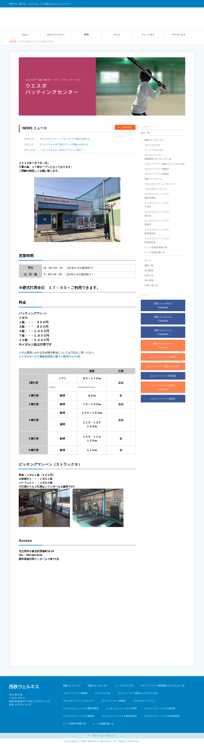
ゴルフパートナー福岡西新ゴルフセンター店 (162, 685)
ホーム (147, 260)
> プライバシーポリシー (102, 735)
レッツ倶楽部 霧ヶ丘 (154, 252)
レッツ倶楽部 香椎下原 (155, 247)
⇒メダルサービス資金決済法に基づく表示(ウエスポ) (49, 356)
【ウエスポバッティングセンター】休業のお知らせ (64, 139)
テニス (117, 34)
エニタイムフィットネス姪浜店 (159, 708)
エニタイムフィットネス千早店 (121, 708)
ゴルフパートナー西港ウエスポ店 (163, 366)
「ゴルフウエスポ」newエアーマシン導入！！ (62, 150)
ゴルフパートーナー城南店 (163, 357)
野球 (86, 34)
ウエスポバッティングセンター (160, 184)
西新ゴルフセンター (154, 140)
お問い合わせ (151, 285)
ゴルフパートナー (56, 34)
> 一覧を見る (125, 127)
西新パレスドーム (153, 179)
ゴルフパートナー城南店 (156, 169)
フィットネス (148, 34)
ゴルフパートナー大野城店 (163, 376)
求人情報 (148, 280)
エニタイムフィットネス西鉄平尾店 (81, 708)
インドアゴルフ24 (153, 150)
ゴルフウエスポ (152, 145)
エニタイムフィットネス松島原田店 (162, 716)
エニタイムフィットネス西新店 (78, 716)
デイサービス (178, 34)
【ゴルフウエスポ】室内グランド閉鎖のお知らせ (63, 144)
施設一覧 (148, 265)
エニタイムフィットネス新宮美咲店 (119, 716)
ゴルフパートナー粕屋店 (156, 174)
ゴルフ (25, 34)
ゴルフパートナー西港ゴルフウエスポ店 (164, 164)
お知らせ (148, 275)
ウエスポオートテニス (155, 189)
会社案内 (148, 270)
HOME (13, 41)
